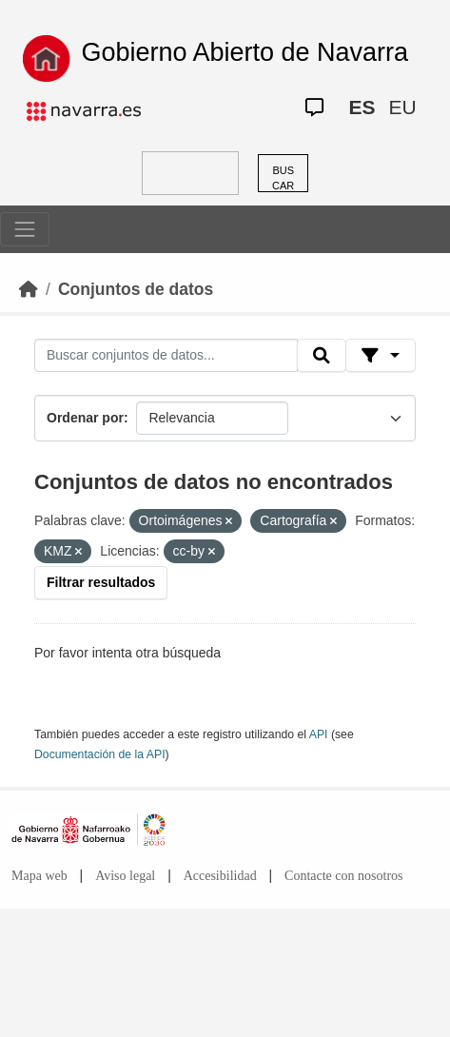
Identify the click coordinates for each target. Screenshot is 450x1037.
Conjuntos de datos (135, 289)
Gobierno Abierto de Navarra (244, 52)
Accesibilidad (220, 876)
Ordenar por (85, 417)
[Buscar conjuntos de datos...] (166, 356)
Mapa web (39, 876)
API (318, 734)
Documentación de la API (100, 754)
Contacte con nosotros (343, 876)
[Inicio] (28, 289)
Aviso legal (125, 876)
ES (361, 107)
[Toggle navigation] (24, 229)
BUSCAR (283, 178)
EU (402, 107)
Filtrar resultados (101, 582)
